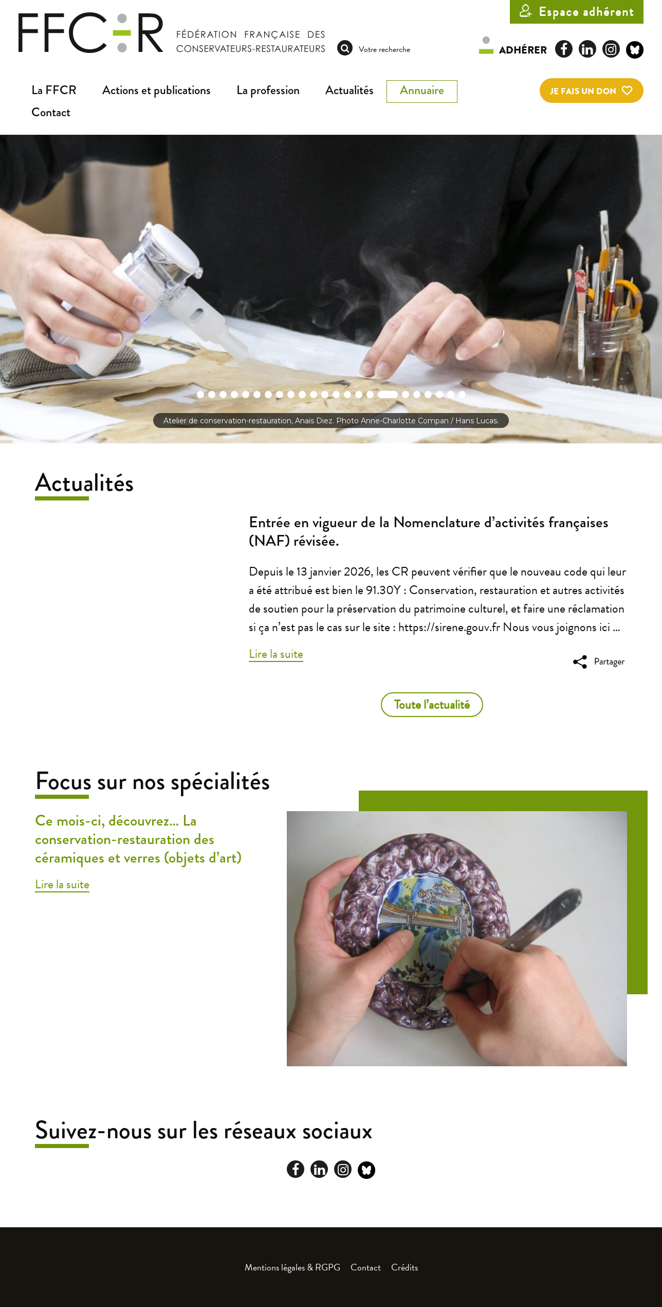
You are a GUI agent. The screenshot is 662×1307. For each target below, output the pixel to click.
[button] (200, 394)
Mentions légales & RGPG (292, 1267)
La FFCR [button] (54, 90)
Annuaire (422, 90)
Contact (50, 112)
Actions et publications (156, 90)
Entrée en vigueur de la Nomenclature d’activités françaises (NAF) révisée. (429, 531)
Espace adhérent (586, 12)
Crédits (404, 1267)
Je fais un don (583, 91)
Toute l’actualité (432, 704)
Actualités (349, 90)
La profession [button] (268, 90)
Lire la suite (276, 653)
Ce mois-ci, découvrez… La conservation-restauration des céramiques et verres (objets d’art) (138, 839)
